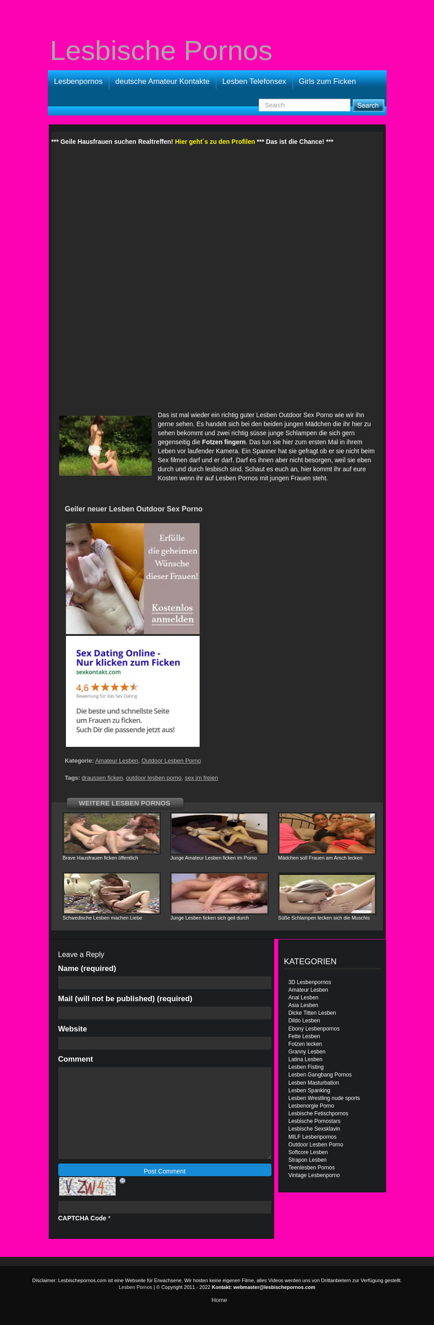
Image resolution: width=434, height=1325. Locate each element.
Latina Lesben (305, 1059)
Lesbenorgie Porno (311, 1106)
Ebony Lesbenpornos (314, 1029)
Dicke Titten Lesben (312, 1013)
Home (219, 1300)
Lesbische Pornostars (315, 1121)
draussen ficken (102, 777)
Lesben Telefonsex (254, 81)
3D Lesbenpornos (310, 982)
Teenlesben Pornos (312, 1167)
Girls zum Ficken (327, 81)
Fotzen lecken (305, 1044)
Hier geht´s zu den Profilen (215, 141)
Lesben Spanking (310, 1090)
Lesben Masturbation (314, 1083)
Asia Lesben (303, 1005)
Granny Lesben (307, 1052)
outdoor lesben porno (154, 777)
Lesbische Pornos (161, 50)
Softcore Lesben (308, 1152)
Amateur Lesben (116, 760)
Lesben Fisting (306, 1067)
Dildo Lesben (304, 1020)
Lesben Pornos (236, 478)
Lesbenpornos (78, 81)
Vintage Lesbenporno (314, 1175)
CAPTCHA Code (82, 1218)
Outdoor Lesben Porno (171, 760)
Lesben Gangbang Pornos (320, 1075)
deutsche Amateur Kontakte (162, 81)
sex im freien (201, 777)
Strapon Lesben (308, 1160)
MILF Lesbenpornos (313, 1137)
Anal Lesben (304, 997)
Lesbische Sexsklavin (315, 1129)
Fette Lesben (304, 1036)
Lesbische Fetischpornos (319, 1113)
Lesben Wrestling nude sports (324, 1098)
